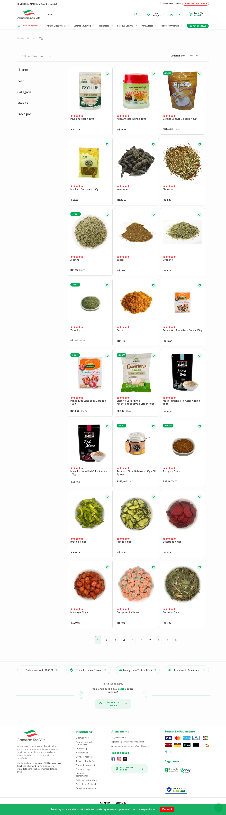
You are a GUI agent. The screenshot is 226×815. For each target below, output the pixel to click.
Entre (177, 14)
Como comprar (83, 748)
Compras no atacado (86, 788)
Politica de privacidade (86, 780)
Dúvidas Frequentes (85, 757)
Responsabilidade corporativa (84, 743)
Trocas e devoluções (85, 761)
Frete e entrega (83, 769)
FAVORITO (107, 73)
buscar (135, 14)
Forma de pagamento (86, 765)
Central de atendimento (82, 774)
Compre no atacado (195, 3)
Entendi (167, 809)
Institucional (84, 731)
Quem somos (82, 738)
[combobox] (198, 55)
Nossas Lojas (82, 753)
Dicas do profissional (86, 784)
